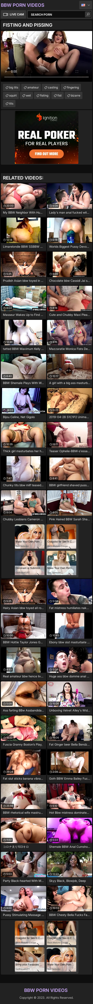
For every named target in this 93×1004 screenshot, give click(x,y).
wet (28, 95)
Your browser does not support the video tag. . (46, 56)
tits (11, 103)
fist (59, 95)
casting (53, 87)
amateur (33, 87)
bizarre (75, 95)
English (85, 5)
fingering (73, 87)
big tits (13, 87)
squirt (13, 95)
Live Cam (17, 14)
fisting (44, 95)
